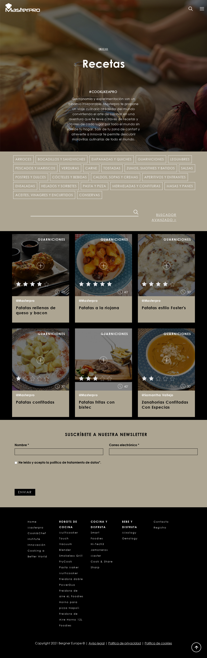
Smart (95, 532)
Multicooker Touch (68, 535)
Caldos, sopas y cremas (115, 177)
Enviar (25, 492)
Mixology (129, 532)
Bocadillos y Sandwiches (61, 159)
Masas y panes (180, 186)
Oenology (130, 538)
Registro (160, 527)
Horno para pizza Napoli (69, 605)
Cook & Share (102, 561)
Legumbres (180, 159)
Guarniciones (151, 159)
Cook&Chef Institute (37, 536)
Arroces (23, 159)
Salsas (187, 168)
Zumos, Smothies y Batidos (151, 168)
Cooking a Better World (37, 553)
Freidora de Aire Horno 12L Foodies (71, 619)
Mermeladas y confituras (136, 186)
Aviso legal (97, 643)
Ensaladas (25, 186)
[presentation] (44, 477)
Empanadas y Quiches (112, 159)
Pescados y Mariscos (35, 168)
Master (96, 555)
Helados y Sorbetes (59, 186)
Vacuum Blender (65, 546)
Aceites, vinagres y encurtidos (44, 195)
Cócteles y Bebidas (69, 177)
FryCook (65, 561)
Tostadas (112, 168)
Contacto (161, 521)
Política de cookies (158, 643)
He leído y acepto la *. (58, 462)
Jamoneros (99, 549)
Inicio (103, 49)
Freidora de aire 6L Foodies (71, 593)
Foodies (97, 538)
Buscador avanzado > (164, 217)
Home (32, 521)
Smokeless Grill (71, 555)
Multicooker (68, 573)
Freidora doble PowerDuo (71, 581)
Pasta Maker (69, 567)
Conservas (89, 195)
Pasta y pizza (94, 186)
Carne (91, 168)
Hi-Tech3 (97, 544)
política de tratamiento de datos (74, 462)
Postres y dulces (30, 177)
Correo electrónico (124, 445)
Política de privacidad (124, 643)
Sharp (95, 567)
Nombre (22, 445)
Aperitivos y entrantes (165, 177)
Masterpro (36, 527)
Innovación (37, 544)
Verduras (70, 168)
